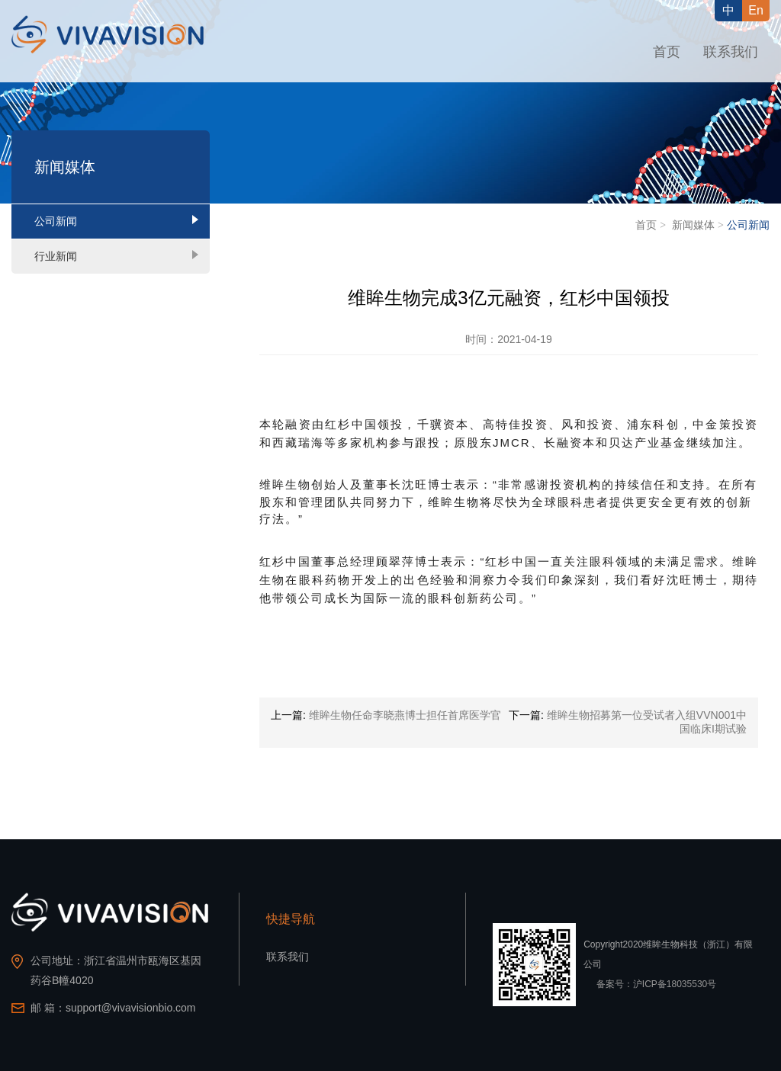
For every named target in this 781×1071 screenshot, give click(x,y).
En (755, 10)
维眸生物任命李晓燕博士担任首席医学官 (405, 715)
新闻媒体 (693, 225)
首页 (666, 51)
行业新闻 (55, 256)
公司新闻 (55, 221)
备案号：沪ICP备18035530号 (656, 984)
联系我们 (730, 51)
